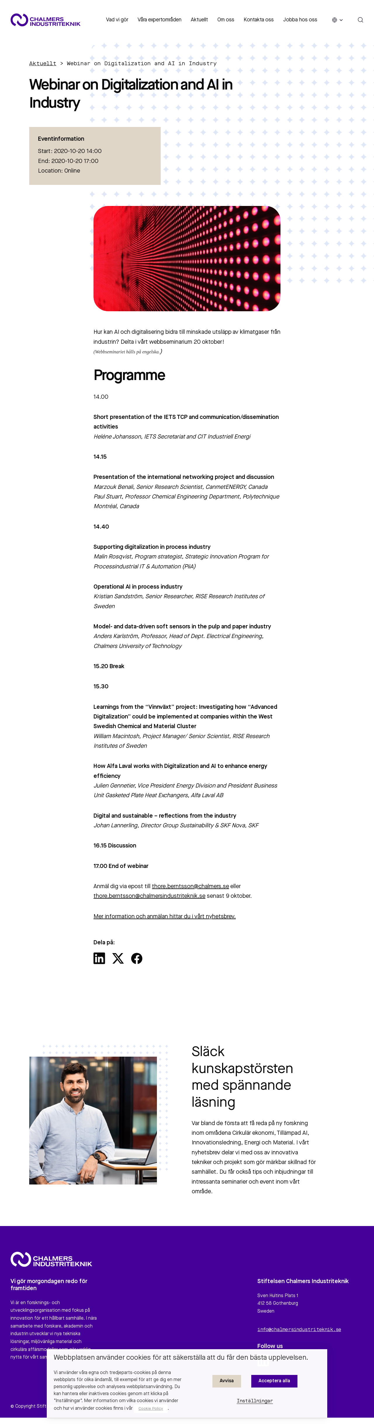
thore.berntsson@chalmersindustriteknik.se (149, 896)
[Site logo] (46, 19)
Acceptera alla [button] (274, 1381)
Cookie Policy (150, 1409)
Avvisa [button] (227, 1381)
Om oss (225, 20)
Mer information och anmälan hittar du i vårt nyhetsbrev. (165, 917)
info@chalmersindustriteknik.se (299, 1332)
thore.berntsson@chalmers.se (190, 887)
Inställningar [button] (255, 1401)
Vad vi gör (117, 20)
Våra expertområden (159, 20)
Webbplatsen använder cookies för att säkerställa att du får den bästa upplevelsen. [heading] (181, 1357)
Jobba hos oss (300, 20)
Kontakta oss (259, 20)
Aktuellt (199, 20)
